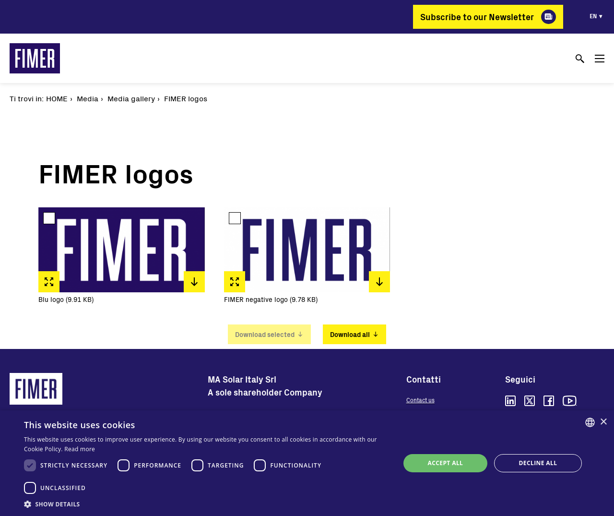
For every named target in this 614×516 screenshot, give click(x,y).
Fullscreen (48, 281)
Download (194, 281)
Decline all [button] (538, 463)
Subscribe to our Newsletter (477, 17)
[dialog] (307, 463)
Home (57, 98)
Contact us (420, 400)
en (593, 16)
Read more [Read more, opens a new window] (79, 449)
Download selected (265, 334)
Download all (350, 334)
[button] (206, 504)
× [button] (603, 422)
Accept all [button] (445, 463)
